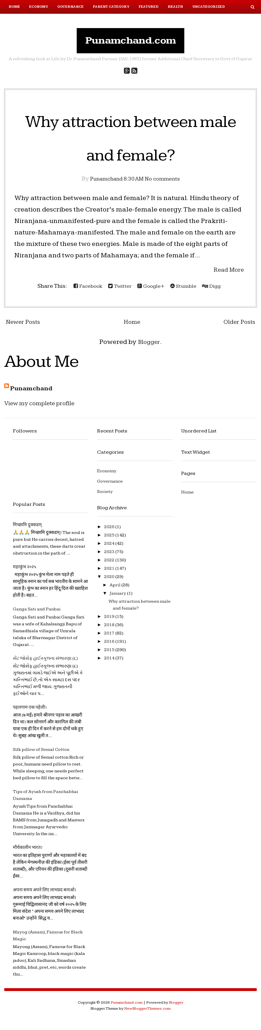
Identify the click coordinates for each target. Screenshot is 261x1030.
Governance (70, 7)
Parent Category (111, 7)
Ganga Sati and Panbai (37, 612)
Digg (217, 288)
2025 (109, 538)
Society (105, 494)
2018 (109, 627)
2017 (109, 636)
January (118, 596)
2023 (109, 554)
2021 (109, 571)
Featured (149, 7)
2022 (109, 563)
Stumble (186, 288)
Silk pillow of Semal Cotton (41, 752)
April (115, 588)
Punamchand (34, 391)
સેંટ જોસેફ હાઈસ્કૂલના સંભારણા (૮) (45, 661)
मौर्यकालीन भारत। (27, 850)
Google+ (151, 288)
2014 (109, 661)
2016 (109, 644)
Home (14, 7)
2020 (109, 579)
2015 (109, 652)
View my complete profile (44, 406)
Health (175, 7)
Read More (226, 272)
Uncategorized (208, 7)
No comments (166, 181)
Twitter (117, 288)
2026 (109, 529)
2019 (109, 619)
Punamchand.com (130, 42)
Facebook (82, 288)
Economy (38, 7)
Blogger (149, 345)
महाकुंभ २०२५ (24, 570)
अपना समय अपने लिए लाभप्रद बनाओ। (44, 892)
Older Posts (237, 325)
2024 (109, 546)
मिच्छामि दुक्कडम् (27, 527)
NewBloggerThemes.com (147, 1011)
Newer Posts (25, 325)
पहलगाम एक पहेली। (30, 710)
